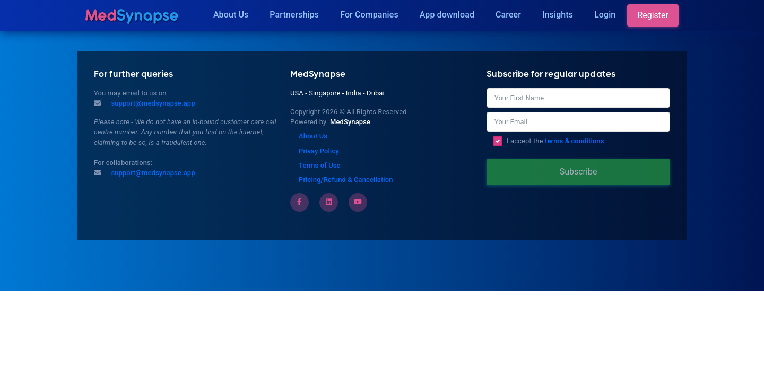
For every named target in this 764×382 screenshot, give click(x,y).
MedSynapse (350, 122)
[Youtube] (358, 202)
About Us (230, 15)
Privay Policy (319, 151)
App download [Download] (447, 15)
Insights (557, 15)
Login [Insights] (604, 15)
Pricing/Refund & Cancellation (346, 180)
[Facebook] (299, 202)
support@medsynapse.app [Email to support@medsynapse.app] (152, 173)
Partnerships (294, 15)
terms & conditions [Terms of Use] (574, 141)
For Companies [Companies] (369, 15)
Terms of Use (320, 165)
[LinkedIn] (329, 202)
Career (508, 15)
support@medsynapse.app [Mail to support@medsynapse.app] (152, 103)
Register (652, 15)
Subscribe (578, 172)
